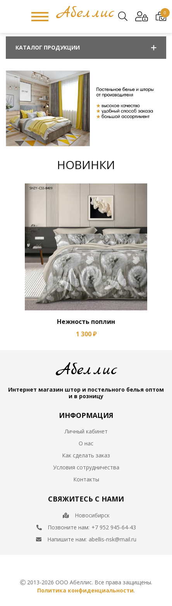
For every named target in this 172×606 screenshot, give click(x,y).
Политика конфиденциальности (85, 590)
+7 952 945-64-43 (113, 527)
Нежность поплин (86, 321)
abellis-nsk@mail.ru (112, 539)
